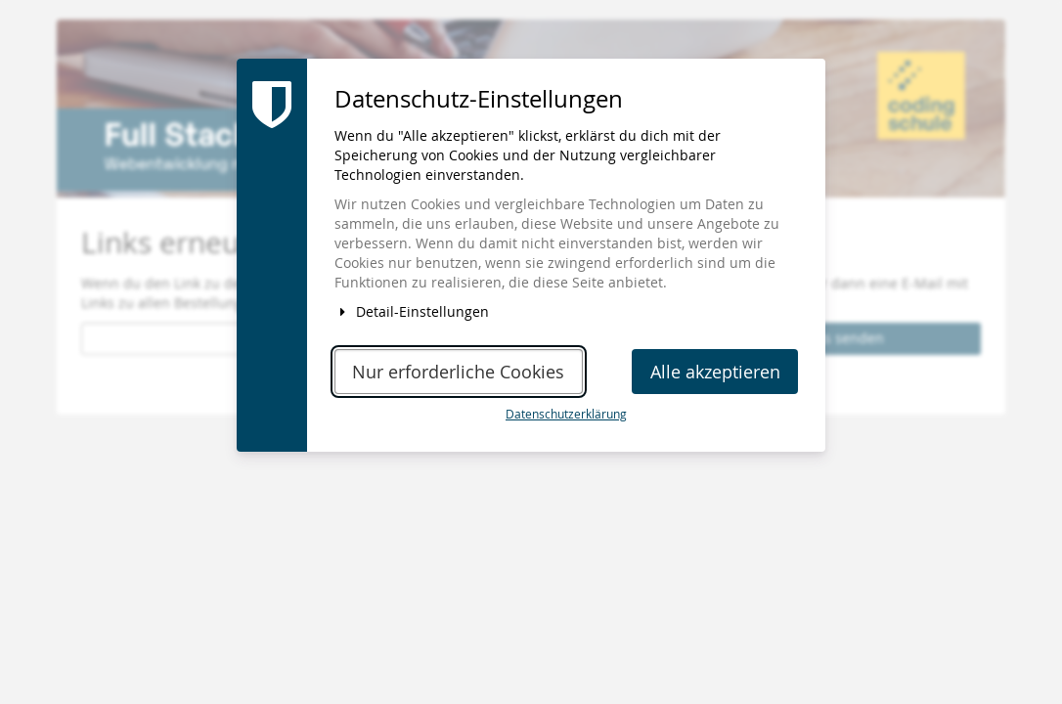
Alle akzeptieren (715, 372)
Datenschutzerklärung (566, 414)
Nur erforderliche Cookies (458, 372)
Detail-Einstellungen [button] (411, 311)
